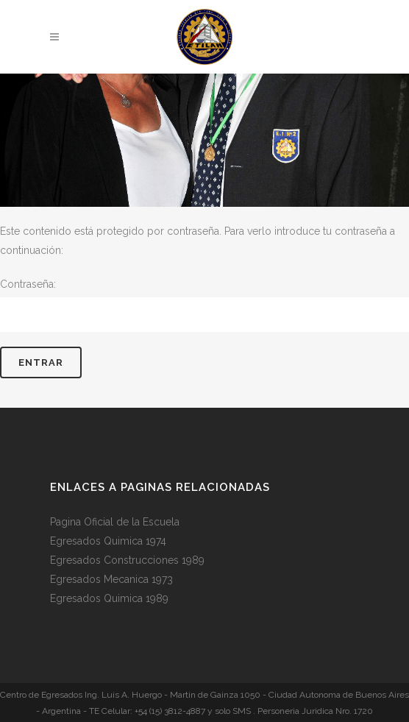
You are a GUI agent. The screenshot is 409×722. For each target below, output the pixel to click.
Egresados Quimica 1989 (109, 598)
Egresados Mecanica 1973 (111, 579)
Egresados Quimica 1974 (108, 541)
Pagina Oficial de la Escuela (114, 522)
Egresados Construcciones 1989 (127, 560)
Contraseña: (204, 305)
